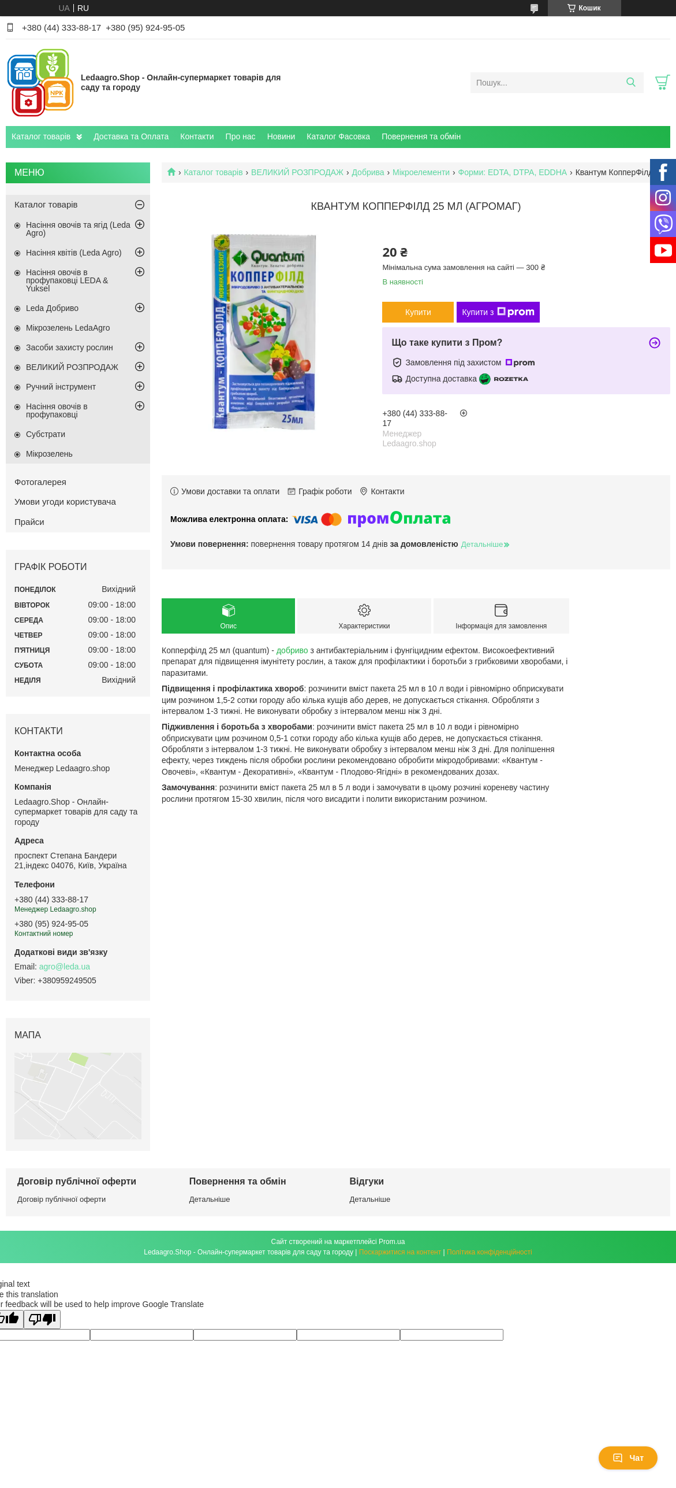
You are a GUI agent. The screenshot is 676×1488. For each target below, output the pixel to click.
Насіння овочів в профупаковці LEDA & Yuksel (67, 280)
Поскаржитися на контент (400, 1252)
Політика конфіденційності (489, 1252)
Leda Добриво (52, 308)
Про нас (241, 136)
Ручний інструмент (61, 386)
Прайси (29, 522)
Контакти (197, 136)
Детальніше (209, 1199)
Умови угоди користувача (65, 501)
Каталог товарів (41, 136)
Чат (628, 1458)
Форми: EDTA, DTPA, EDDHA (512, 172)
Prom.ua (392, 1242)
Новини (281, 136)
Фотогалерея (40, 482)
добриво (292, 650)
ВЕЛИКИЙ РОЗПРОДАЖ (297, 172)
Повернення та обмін (421, 136)
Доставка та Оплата (131, 136)
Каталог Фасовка (338, 136)
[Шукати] (631, 82)
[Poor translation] (42, 1319)
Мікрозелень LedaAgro (68, 327)
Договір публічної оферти (61, 1199)
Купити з (498, 312)
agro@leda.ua (64, 966)
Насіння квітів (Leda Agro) (74, 252)
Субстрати (45, 434)
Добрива (368, 172)
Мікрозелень (49, 453)
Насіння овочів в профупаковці (57, 410)
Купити (418, 312)
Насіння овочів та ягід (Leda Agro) (78, 229)
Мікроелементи (421, 172)
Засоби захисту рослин (69, 347)
